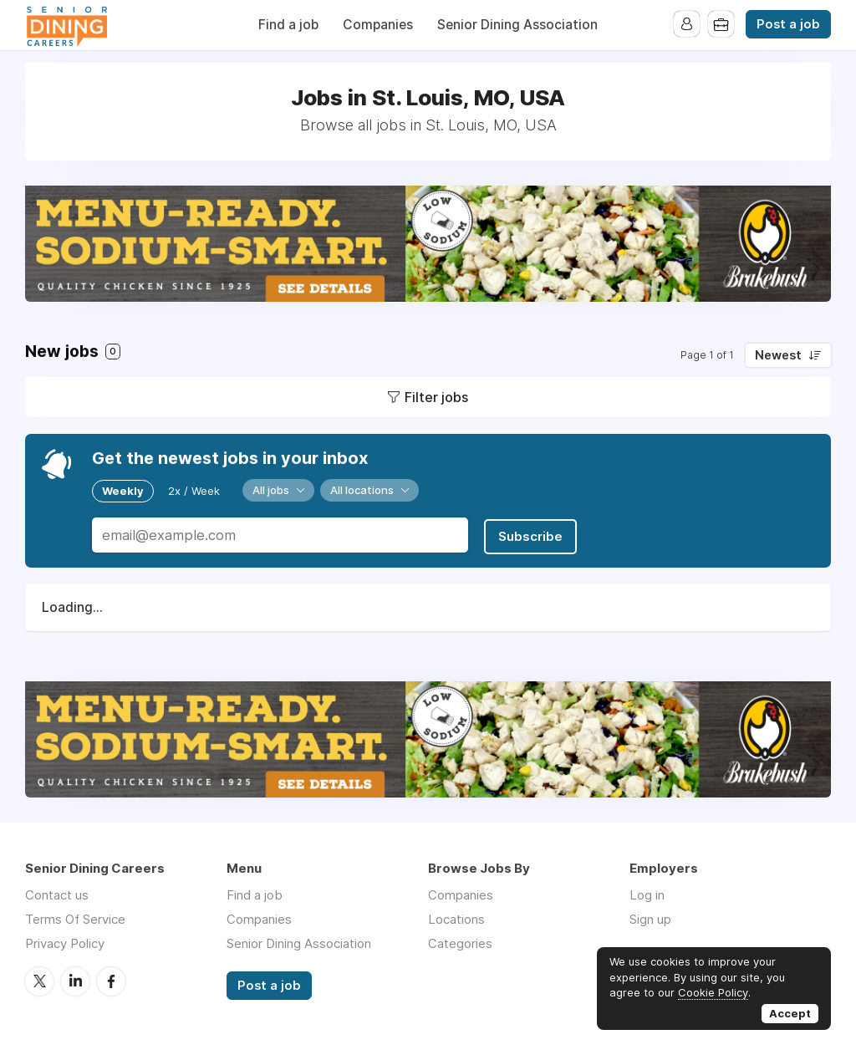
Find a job (288, 25)
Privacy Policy (64, 942)
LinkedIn (75, 979)
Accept (790, 1013)
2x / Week (194, 490)
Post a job (788, 24)
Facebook (111, 979)
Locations (456, 917)
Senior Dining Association (517, 25)
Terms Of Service (75, 917)
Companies (378, 25)
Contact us (57, 893)
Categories (460, 942)
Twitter (39, 979)
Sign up (650, 917)
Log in (647, 893)
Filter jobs (436, 397)
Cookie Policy (713, 992)
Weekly (123, 490)
